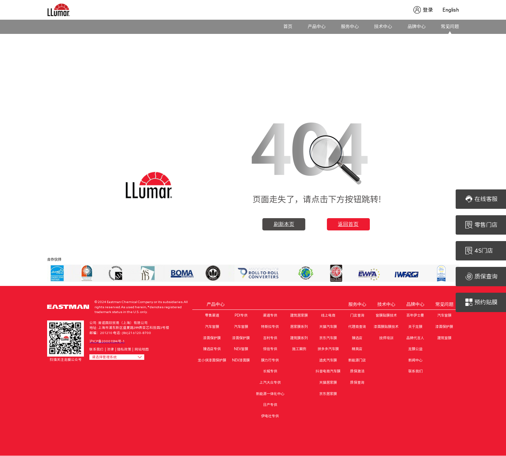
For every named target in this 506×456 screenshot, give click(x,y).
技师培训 (386, 337)
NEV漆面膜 (241, 360)
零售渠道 (212, 315)
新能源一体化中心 (270, 393)
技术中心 (383, 26)
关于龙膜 (415, 326)
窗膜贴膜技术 (386, 315)
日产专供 (270, 404)
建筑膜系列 (299, 337)
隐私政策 (124, 349)
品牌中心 (417, 26)
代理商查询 (357, 326)
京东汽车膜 (328, 337)
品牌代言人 (415, 337)
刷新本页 (284, 224)
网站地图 (142, 349)
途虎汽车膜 (328, 360)
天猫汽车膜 (328, 326)
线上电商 (328, 315)
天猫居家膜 (328, 382)
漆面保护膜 (212, 337)
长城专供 (270, 371)
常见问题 (450, 26)
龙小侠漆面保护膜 (212, 360)
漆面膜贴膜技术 (386, 326)
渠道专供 (270, 315)
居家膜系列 (299, 326)
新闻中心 (415, 360)
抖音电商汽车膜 (328, 371)
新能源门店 (357, 360)
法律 (110, 349)
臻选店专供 (212, 348)
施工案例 (299, 348)
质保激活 (357, 371)
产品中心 (317, 26)
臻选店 (357, 337)
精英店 (357, 348)
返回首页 (348, 224)
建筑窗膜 (444, 337)
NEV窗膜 (241, 348)
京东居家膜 (328, 393)
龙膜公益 (415, 348)
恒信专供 (270, 348)
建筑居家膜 (299, 315)
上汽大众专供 (270, 382)
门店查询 (357, 315)
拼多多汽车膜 (328, 348)
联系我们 (96, 349)
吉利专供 (270, 337)
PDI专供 (241, 315)
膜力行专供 (270, 360)
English (450, 9)
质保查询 (357, 382)
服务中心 (350, 26)
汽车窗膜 (212, 326)
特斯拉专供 (270, 326)
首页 (287, 26)
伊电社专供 (270, 416)
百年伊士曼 (415, 315)
